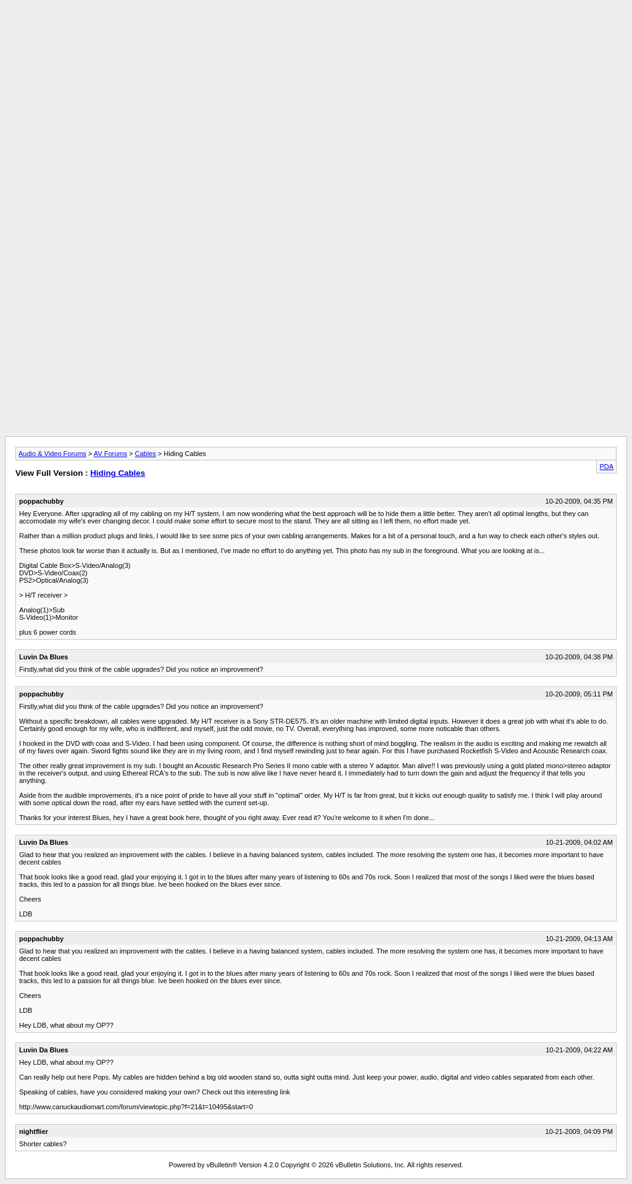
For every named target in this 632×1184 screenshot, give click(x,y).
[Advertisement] (316, 33)
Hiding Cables (117, 473)
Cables (145, 453)
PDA (606, 466)
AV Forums (110, 453)
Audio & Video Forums (52, 453)
